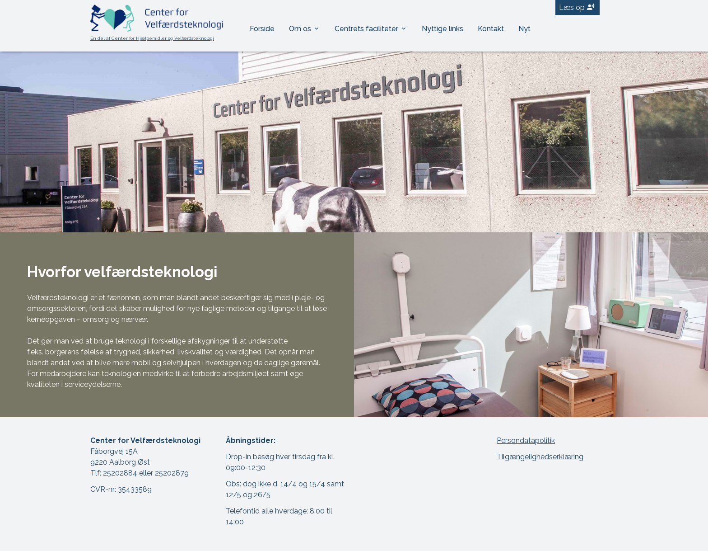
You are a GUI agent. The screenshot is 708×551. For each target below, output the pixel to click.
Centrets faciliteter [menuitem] (367, 28)
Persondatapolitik (526, 440)
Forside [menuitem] (262, 28)
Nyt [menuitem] (524, 28)
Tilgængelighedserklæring (540, 456)
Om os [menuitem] (301, 28)
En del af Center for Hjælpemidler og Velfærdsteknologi (152, 38)
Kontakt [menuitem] (491, 28)
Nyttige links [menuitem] (442, 28)
